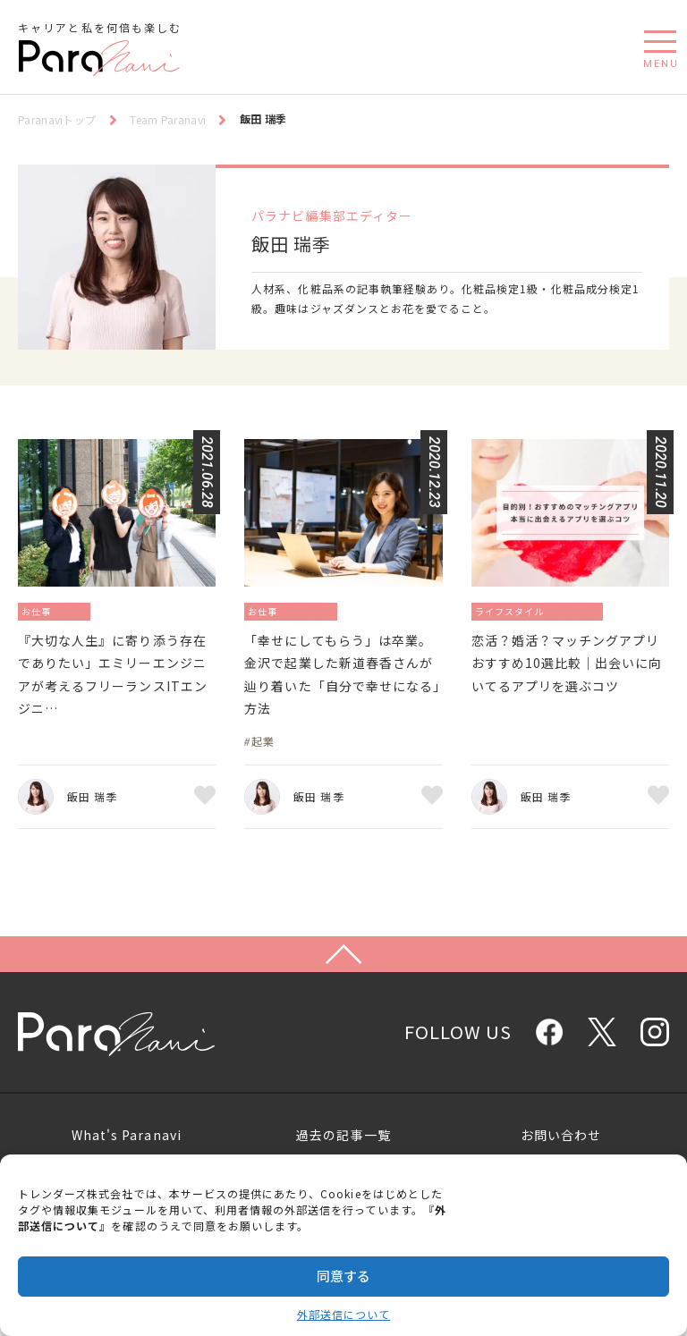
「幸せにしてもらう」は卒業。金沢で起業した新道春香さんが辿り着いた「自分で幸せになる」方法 (338, 696)
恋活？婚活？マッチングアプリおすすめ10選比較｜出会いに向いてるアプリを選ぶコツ (566, 683)
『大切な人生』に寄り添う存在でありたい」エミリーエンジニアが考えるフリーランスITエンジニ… (112, 696)
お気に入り (205, 838)
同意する (343, 1275)
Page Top (343, 1004)
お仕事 (40, 610)
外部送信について (343, 1314)
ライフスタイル (517, 610)
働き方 (85, 610)
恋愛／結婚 (597, 610)
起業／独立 (323, 610)
